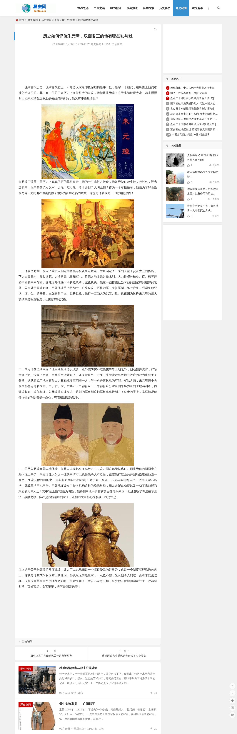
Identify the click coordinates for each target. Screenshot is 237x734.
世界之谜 (83, 8)
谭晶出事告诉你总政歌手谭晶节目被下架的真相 (197, 118)
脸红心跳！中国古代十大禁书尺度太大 (192, 87)
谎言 (80, 692)
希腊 (73, 692)
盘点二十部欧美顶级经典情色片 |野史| (192, 98)
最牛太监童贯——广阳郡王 (77, 703)
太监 (101, 728)
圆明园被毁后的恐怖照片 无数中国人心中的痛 (196, 103)
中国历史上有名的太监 (84, 728)
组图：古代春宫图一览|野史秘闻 (188, 92)
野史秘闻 (181, 8)
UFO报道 (115, 8)
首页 (21, 20)
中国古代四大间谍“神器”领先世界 (191, 134)
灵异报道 (132, 8)
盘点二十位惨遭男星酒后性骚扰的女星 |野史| (196, 124)
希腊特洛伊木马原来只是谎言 (78, 668)
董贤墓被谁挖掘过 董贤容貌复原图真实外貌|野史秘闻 (200, 129)
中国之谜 (99, 8)
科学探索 (148, 8)
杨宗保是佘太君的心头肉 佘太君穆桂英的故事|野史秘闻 (202, 113)
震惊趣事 (197, 8)
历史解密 (164, 8)
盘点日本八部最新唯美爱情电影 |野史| (192, 108)
